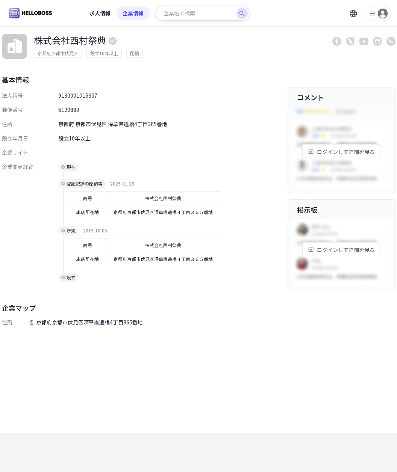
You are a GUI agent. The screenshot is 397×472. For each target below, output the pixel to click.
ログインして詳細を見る (341, 151)
